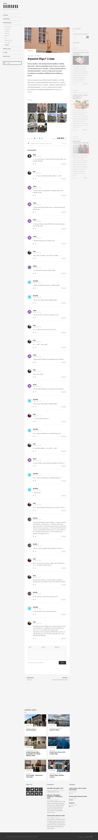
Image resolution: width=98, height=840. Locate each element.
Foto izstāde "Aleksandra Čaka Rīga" (34, 776)
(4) (80, 98)
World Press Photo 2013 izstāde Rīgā (57, 753)
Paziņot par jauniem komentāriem (35, 662)
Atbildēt (63, 164)
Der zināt (34, 728)
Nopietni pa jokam (9, 40)
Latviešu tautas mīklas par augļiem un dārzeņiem (80, 96)
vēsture (47, 143)
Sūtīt (62, 662)
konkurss (37, 143)
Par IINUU (5, 15)
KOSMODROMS (87, 837)
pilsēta (41, 143)
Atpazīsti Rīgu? (55, 730)
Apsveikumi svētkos (83, 50)
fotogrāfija (33, 143)
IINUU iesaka (6, 56)
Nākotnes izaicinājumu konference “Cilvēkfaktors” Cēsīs (55, 796)
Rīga (44, 143)
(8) (79, 54)
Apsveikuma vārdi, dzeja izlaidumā (81, 53)
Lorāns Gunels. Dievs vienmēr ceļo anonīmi (77, 789)
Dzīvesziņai (6, 19)
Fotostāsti (7, 44)
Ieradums (71, 803)
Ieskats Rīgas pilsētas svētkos (57, 776)
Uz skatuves (7, 28)
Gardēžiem (7, 31)
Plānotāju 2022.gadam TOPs (55, 788)
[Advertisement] (56, 13)
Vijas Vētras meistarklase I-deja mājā (81, 142)
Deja (6, 38)
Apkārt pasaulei (8, 26)
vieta (50, 143)
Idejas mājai (7, 42)
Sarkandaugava (31, 730)
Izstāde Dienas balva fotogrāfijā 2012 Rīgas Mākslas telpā (33, 753)
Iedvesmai (7, 33)
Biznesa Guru (7, 48)
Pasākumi (7, 35)
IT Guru (5, 52)
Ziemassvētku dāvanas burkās (56, 816)
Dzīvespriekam (7, 22)
